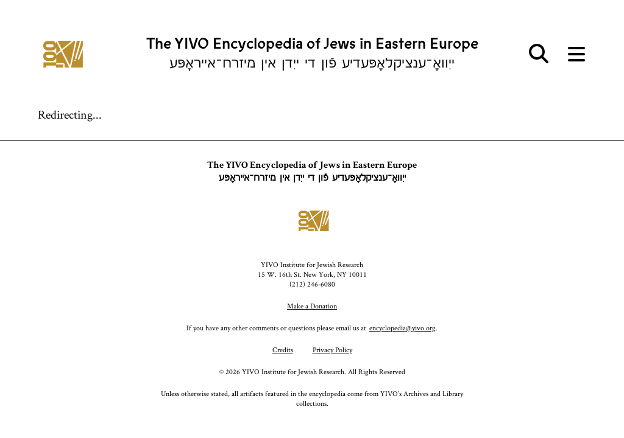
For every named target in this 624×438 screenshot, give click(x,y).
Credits (282, 349)
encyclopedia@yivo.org (402, 327)
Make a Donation (312, 305)
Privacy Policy (332, 349)
